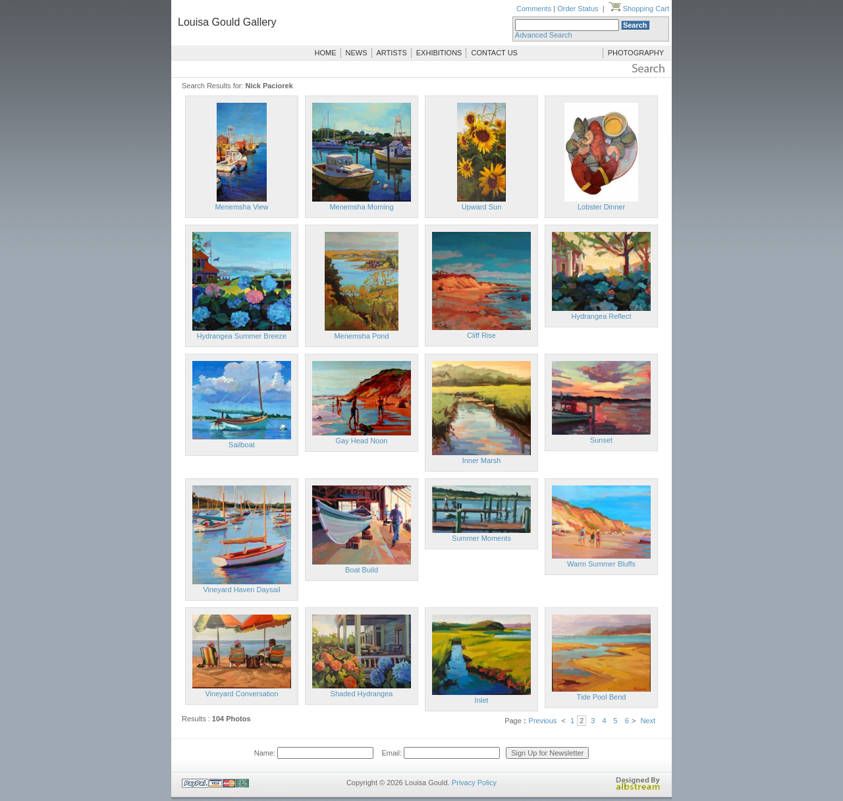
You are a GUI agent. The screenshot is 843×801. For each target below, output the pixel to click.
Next (647, 721)
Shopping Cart (639, 9)
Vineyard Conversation (241, 694)
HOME (326, 53)
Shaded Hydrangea (362, 694)
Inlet (482, 700)
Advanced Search (543, 35)
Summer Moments (481, 538)
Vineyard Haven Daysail (241, 590)
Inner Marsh (481, 460)
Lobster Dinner (601, 207)
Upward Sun (482, 207)
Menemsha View (241, 207)
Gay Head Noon (362, 441)
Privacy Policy (474, 783)
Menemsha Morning (361, 207)
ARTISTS (392, 53)
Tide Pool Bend (601, 697)
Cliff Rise (481, 335)
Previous (543, 721)
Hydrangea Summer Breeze (241, 336)
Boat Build (361, 570)
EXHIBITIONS (439, 53)
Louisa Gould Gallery (227, 22)
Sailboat (242, 445)
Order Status (577, 9)
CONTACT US (494, 53)
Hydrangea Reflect (601, 316)
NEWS (356, 53)
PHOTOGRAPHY (636, 53)
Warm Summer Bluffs (601, 564)
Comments (533, 9)
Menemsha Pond (361, 336)
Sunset (601, 440)
